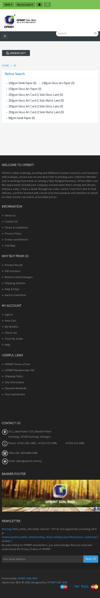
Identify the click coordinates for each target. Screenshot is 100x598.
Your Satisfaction (15, 394)
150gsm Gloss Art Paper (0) (24, 89)
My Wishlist (11, 326)
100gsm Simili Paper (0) (22, 83)
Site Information (14, 382)
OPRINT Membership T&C (20, 370)
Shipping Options (15, 283)
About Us (10, 215)
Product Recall (13, 265)
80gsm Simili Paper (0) (21, 118)
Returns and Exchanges (19, 277)
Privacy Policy (13, 233)
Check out (11, 332)
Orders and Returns (17, 239)
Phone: (9, 443)
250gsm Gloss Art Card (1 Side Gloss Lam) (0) (35, 95)
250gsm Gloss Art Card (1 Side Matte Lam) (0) (36, 100)
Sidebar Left (16, 53)
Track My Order (14, 338)
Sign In (9, 314)
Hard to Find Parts (15, 295)
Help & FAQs (12, 289)
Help (7, 344)
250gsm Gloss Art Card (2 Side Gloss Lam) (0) (35, 106)
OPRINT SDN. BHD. (27, 578)
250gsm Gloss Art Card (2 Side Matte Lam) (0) (36, 112)
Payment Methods (16, 388)
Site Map (10, 245)
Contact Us (11, 221)
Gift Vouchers (13, 271)
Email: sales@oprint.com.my (22, 461)
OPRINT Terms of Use (17, 364)
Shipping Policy (14, 376)
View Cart (10, 320)
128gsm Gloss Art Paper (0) (58, 83)
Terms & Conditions (16, 227)
